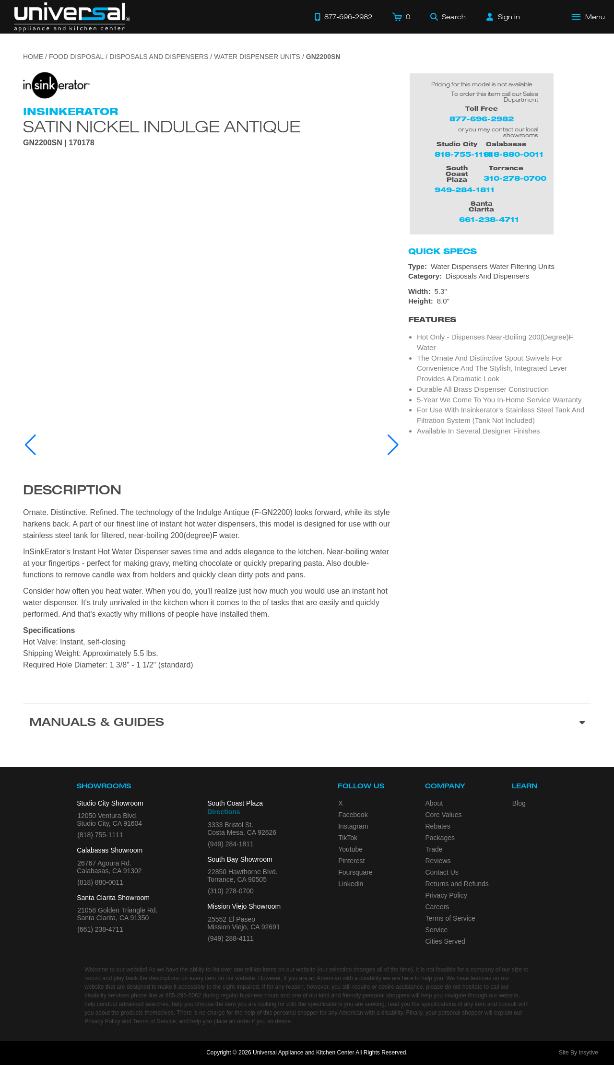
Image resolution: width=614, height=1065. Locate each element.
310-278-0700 (515, 178)
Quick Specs (442, 251)
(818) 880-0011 (100, 882)
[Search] (448, 17)
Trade (434, 849)
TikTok (347, 838)
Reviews (438, 861)
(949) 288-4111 (231, 938)
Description (72, 491)
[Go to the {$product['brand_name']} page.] (56, 85)
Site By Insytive (578, 1052)
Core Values (443, 815)
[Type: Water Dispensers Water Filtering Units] (499, 266)
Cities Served (445, 941)
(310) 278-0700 (231, 891)
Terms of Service (450, 918)
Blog (519, 803)
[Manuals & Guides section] (307, 723)
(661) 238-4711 (100, 929)
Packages (440, 838)
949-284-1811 (465, 189)
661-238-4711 (489, 219)
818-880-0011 (513, 154)
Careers (437, 907)
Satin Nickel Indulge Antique (161, 126)
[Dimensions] (499, 296)
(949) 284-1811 (231, 844)
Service (436, 930)
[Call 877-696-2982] (343, 17)
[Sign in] (503, 17)
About (434, 803)
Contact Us (442, 872)
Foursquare (355, 872)
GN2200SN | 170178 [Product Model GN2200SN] (58, 143)
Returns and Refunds (457, 884)
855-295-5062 (183, 995)
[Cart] (401, 17)
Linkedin (350, 884)
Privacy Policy (446, 895)
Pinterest (351, 861)
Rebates (437, 826)
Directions (223, 812)
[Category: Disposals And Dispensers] (499, 276)
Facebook (352, 815)
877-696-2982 (481, 118)
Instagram (353, 826)
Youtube (350, 849)
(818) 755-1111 (100, 835)
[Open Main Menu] (588, 17)
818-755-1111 (463, 154)
